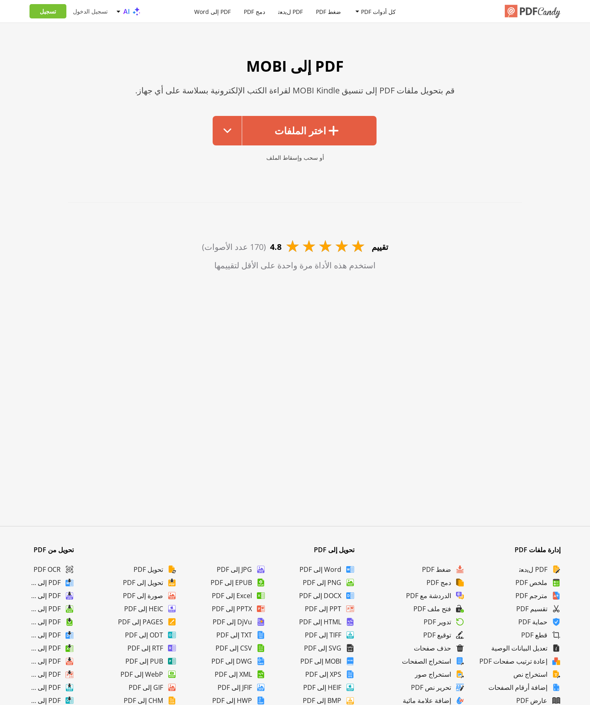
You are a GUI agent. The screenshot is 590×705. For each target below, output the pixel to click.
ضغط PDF (328, 11)
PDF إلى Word (212, 11)
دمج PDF (254, 11)
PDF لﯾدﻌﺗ (290, 11)
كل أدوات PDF (378, 11)
